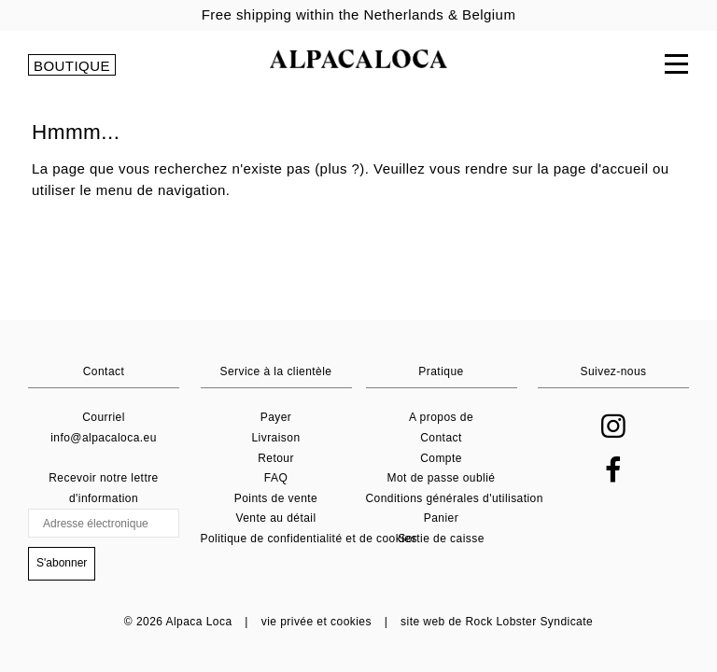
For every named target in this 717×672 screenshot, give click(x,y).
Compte (441, 458)
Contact (441, 437)
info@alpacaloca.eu (103, 437)
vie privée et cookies (316, 621)
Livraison (275, 437)
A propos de (441, 417)
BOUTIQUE (72, 66)
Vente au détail (275, 518)
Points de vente (275, 498)
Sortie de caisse (441, 538)
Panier (441, 518)
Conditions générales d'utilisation (454, 498)
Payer (276, 417)
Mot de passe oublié (441, 477)
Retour (276, 458)
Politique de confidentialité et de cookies (309, 538)
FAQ (276, 477)
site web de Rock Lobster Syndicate (497, 621)
